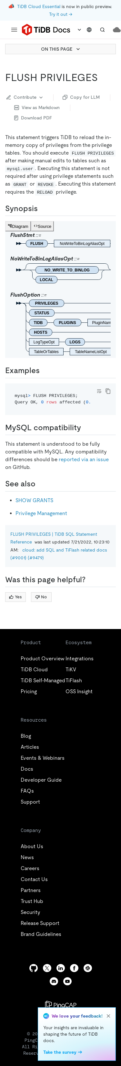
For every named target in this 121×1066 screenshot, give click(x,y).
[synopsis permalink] (43, 208)
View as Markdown (37, 107)
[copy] (108, 391)
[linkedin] (60, 968)
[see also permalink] (41, 484)
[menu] (14, 29)
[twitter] (47, 968)
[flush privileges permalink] (103, 77)
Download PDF (33, 117)
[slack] (88, 968)
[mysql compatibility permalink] (86, 427)
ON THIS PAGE (61, 49)
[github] (33, 968)
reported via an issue (84, 459)
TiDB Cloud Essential (38, 6)
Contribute (25, 97)
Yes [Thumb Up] (15, 596)
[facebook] (74, 968)
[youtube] (67, 981)
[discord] (54, 981)
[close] (108, 1015)
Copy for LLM (81, 97)
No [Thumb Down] (41, 596)
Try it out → (60, 14)
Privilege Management (41, 513)
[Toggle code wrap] (99, 391)
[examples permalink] (45, 370)
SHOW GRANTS (34, 500)
